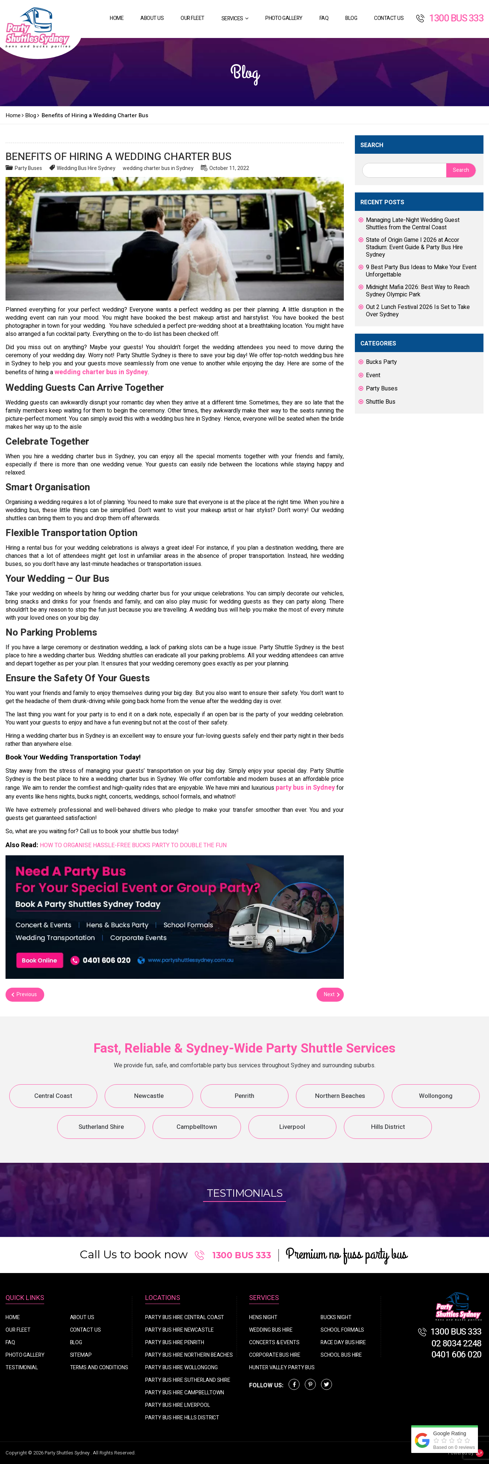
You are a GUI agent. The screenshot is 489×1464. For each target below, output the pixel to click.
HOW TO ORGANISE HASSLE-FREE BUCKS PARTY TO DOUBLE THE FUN (133, 845)
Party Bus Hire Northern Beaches (189, 1355)
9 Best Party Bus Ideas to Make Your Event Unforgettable (421, 271)
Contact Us (389, 18)
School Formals (342, 1330)
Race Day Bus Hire (343, 1342)
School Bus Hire (341, 1355)
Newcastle (149, 1095)
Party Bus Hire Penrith (174, 1342)
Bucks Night (336, 1317)
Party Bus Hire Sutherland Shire (187, 1380)
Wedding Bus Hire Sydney (86, 168)
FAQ (324, 18)
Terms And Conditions (99, 1367)
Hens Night (263, 1317)
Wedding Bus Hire (270, 1330)
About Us (152, 18)
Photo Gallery (284, 18)
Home (116, 18)
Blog (351, 18)
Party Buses (28, 168)
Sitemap (81, 1355)
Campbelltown (197, 1126)
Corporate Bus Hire (274, 1355)
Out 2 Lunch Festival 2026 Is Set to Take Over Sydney (418, 310)
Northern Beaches (340, 1095)
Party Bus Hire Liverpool (177, 1405)
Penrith (244, 1095)
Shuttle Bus (380, 402)
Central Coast (53, 1095)
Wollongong (436, 1095)
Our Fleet (193, 18)
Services (232, 18)
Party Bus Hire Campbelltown (184, 1393)
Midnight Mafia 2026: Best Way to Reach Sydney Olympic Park (417, 291)
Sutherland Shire (101, 1126)
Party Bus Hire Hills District (182, 1418)
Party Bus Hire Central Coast (184, 1317)
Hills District (388, 1126)
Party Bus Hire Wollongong (181, 1367)
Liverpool (292, 1126)
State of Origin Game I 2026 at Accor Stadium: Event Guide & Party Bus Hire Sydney (414, 247)
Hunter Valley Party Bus (282, 1367)
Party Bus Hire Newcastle (179, 1330)
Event (373, 375)
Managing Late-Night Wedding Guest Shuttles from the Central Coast (413, 223)
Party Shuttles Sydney (68, 1452)
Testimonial (22, 1367)
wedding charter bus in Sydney (158, 168)
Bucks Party (381, 362)
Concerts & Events (274, 1342)
